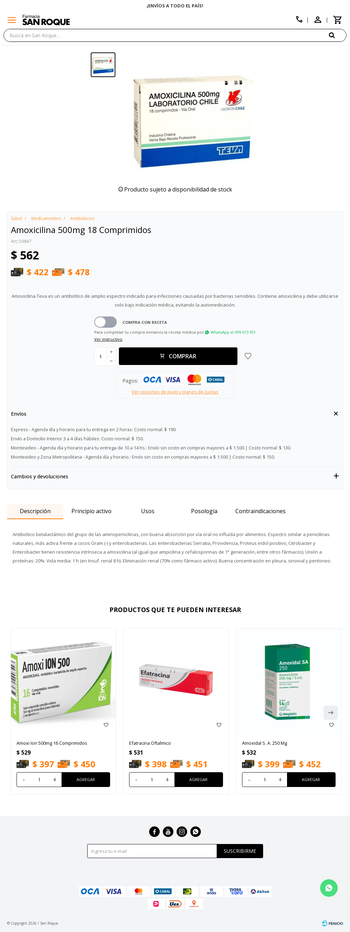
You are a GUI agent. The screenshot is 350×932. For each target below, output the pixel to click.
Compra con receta (144, 322)
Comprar (182, 356)
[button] (337, 35)
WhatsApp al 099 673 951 (233, 332)
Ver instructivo (108, 339)
